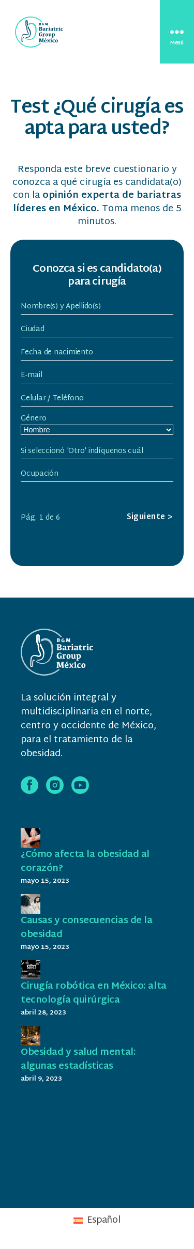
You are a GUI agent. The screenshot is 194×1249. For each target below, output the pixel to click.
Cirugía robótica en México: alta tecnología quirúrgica (94, 993)
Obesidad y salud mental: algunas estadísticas (78, 1059)
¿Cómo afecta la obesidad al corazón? (85, 861)
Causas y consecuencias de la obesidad (86, 927)
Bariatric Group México (88, 1186)
